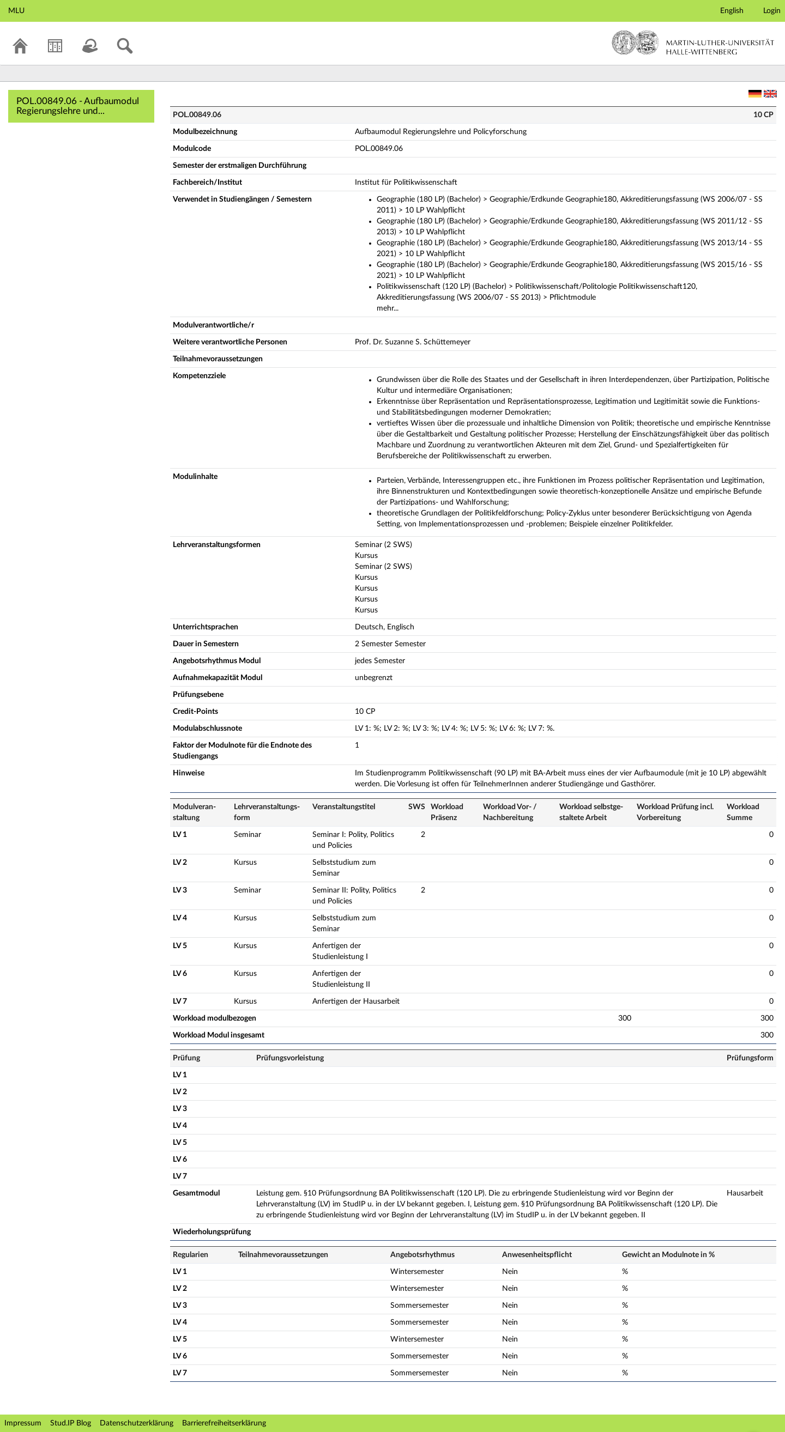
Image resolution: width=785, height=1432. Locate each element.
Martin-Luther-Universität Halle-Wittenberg (693, 42)
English (732, 11)
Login (772, 11)
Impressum (22, 1423)
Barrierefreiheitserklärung (224, 1423)
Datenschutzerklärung (136, 1423)
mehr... (387, 308)
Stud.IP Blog (70, 1423)
